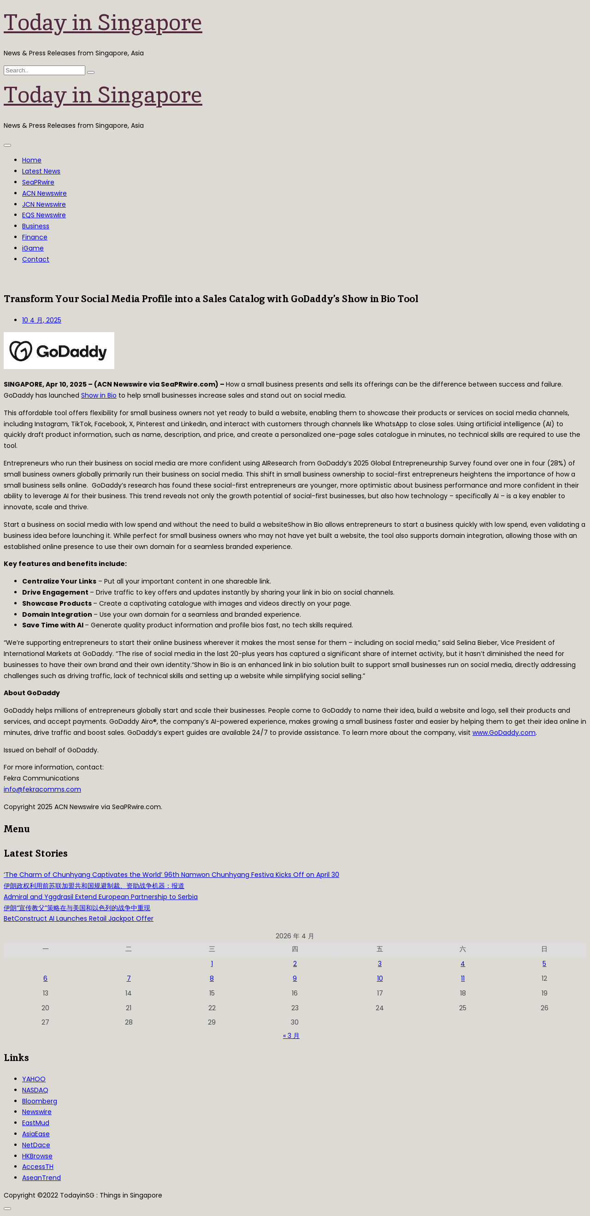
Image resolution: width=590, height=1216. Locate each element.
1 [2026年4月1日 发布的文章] (212, 963)
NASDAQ (35, 1090)
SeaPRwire (38, 182)
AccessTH (37, 1166)
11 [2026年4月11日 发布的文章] (463, 978)
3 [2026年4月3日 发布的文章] (380, 963)
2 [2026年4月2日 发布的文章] (295, 963)
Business (35, 226)
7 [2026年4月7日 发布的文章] (129, 978)
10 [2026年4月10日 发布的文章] (380, 978)
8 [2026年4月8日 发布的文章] (212, 978)
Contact (35, 259)
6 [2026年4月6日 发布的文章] (45, 978)
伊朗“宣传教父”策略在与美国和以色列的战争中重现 (77, 907)
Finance (34, 237)
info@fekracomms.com (42, 789)
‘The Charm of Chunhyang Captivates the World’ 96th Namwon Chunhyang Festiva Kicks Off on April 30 (171, 874)
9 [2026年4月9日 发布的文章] (295, 978)
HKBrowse (37, 1156)
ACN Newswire (44, 193)
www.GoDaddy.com (504, 732)
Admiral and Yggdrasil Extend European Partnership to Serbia (101, 896)
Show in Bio (99, 395)
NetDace (36, 1145)
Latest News (41, 171)
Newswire (37, 1111)
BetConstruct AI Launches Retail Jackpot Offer (78, 918)
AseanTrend (41, 1177)
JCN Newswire (44, 204)
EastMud (35, 1122)
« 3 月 (291, 1035)
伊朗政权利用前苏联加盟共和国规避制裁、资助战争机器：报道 (94, 885)
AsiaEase (36, 1134)
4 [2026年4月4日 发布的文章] (462, 963)
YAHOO (34, 1079)
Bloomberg (39, 1101)
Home (31, 160)
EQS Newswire (44, 215)
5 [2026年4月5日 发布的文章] (544, 963)
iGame (33, 248)
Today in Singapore (103, 22)
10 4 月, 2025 (41, 320)
